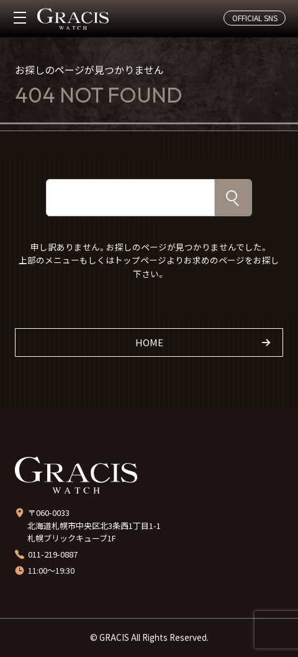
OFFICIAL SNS (255, 17)
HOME (149, 342)
